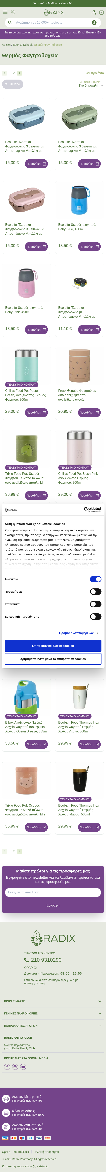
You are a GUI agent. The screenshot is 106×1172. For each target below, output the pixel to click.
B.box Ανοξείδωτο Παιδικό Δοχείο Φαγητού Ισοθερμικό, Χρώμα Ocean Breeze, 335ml (26, 727)
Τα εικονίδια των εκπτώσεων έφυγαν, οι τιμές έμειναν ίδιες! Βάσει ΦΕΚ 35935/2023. (53, 34)
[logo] (54, 12)
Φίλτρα (12, 84)
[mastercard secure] (48, 1138)
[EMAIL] (54, 892)
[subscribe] (53, 905)
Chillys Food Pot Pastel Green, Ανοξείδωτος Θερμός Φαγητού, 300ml (25, 395)
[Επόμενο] (19, 73)
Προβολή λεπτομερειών (76, 633)
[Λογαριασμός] (93, 12)
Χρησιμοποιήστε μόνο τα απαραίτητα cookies (53, 659)
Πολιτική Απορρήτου (46, 1151)
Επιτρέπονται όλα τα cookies (53, 645)
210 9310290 (46, 960)
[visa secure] (40, 1138)
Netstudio (40, 1166)
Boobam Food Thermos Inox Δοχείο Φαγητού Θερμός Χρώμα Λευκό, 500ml (78, 727)
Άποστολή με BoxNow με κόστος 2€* (53, 3)
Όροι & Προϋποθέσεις (15, 1151)
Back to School (22, 44)
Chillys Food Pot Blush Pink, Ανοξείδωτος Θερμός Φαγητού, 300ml (78, 478)
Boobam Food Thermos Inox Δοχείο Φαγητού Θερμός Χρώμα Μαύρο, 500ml (78, 810)
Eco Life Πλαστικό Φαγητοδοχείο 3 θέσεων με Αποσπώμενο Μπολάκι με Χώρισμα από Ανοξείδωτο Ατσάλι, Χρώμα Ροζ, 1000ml (25, 233)
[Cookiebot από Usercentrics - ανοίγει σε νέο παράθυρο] (83, 509)
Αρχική (6, 44)
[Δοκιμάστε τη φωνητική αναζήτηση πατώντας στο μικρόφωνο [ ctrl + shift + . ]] (94, 22)
